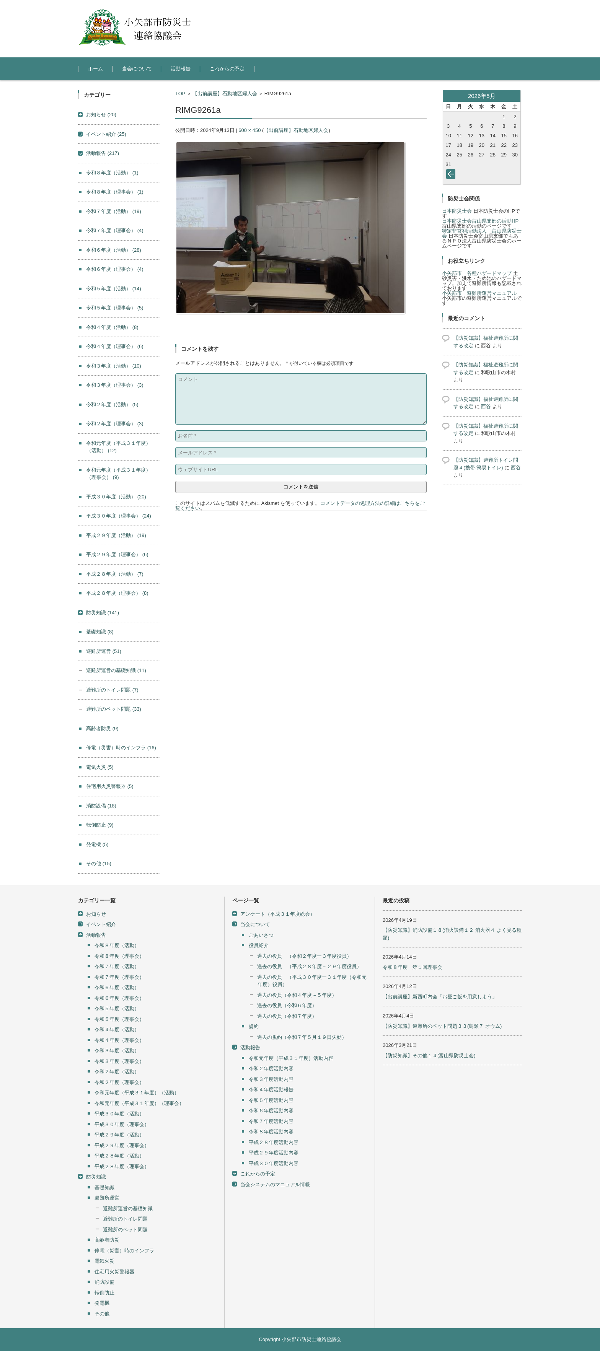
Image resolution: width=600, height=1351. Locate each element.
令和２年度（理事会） (114, 423)
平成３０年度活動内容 (273, 1163)
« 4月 (452, 175)
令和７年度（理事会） (114, 230)
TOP (180, 93)
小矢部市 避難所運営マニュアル (479, 293)
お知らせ (101, 114)
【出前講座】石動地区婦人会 (224, 93)
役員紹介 (259, 945)
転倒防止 (100, 825)
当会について (137, 69)
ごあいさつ (261, 935)
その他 (98, 863)
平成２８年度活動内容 (273, 1142)
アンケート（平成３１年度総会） (277, 914)
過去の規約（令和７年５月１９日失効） (302, 1037)
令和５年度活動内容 (271, 1100)
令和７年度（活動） (113, 211)
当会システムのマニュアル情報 (275, 1184)
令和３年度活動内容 (271, 1079)
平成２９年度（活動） (116, 535)
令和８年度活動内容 (271, 1132)
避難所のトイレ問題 (112, 690)
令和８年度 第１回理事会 (412, 967)
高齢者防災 (102, 728)
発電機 (97, 844)
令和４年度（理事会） (114, 346)
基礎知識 (100, 632)
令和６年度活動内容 (271, 1110)
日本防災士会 (457, 211)
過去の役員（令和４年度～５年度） (297, 995)
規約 (254, 1026)
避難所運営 (103, 651)
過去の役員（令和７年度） (287, 1016)
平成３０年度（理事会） (118, 516)
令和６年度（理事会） (114, 269)
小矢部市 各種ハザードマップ (477, 273)
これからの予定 (227, 69)
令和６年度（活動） (113, 250)
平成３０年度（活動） (116, 497)
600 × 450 (249, 130)
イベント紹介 (106, 134)
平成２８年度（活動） (114, 574)
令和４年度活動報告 (271, 1089)
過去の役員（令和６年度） (287, 1005)
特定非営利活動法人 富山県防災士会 (482, 233)
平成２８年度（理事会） (117, 593)
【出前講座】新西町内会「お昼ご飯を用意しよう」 (440, 996)
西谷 (486, 406)
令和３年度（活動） (113, 366)
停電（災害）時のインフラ (121, 747)
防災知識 (102, 612)
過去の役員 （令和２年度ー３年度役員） (304, 956)
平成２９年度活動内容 (273, 1153)
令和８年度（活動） (112, 173)
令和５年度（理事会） (114, 308)
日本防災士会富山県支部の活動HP (480, 221)
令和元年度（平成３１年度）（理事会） (139, 1103)
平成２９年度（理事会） (117, 554)
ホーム (95, 69)
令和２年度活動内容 (271, 1068)
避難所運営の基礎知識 (116, 670)
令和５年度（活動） (113, 288)
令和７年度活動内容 (271, 1121)
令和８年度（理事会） (114, 192)
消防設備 (101, 806)
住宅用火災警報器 (110, 786)
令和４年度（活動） (112, 327)
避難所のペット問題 (113, 709)
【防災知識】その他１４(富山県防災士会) (429, 1055)
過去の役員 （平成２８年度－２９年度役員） (309, 966)
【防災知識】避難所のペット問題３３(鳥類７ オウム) (442, 1026)
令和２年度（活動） (112, 404)
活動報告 (181, 69)
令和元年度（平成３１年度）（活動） (137, 1092)
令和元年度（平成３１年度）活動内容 (291, 1058)
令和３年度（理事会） (114, 385)
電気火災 (100, 767)
